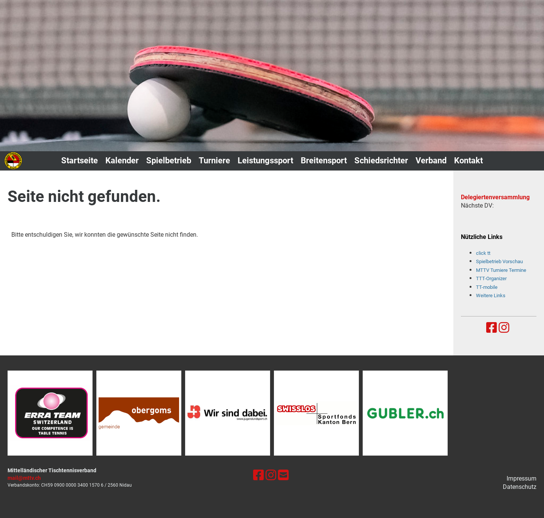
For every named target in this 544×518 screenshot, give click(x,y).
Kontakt (468, 160)
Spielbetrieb (168, 160)
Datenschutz (519, 486)
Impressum (521, 478)
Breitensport (324, 160)
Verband (431, 160)
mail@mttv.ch (24, 478)
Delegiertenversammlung (495, 197)
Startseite (79, 160)
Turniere (214, 160)
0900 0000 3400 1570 (77, 485)
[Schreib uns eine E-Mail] (283, 475)
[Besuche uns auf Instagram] (504, 328)
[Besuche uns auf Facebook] (491, 328)
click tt (483, 253)
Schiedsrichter (381, 160)
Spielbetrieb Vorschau (499, 261)
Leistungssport (265, 160)
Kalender (122, 160)
